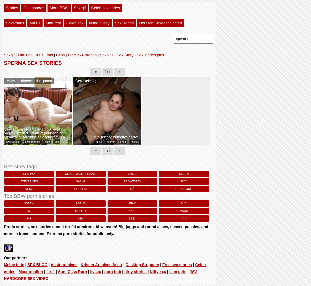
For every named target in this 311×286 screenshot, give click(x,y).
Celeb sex (75, 23)
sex (81, 218)
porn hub (112, 272)
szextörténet (13, 141)
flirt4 (50, 272)
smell (132, 173)
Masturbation (31, 272)
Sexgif (10, 55)
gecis (99, 141)
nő (132, 189)
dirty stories (135, 272)
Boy (184, 181)
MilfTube (26, 55)
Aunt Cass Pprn (72, 272)
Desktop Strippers (142, 265)
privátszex (132, 181)
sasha (81, 181)
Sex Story (125, 55)
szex (132, 218)
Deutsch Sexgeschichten (160, 23)
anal (132, 211)
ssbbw (184, 173)
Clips (60, 55)
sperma (111, 141)
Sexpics (106, 55)
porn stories (184, 189)
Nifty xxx (158, 272)
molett (81, 211)
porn (184, 211)
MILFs (35, 23)
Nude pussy (99, 23)
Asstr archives (64, 265)
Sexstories (15, 23)
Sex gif (80, 8)
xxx (184, 218)
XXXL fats (45, 55)
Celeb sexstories (105, 8)
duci (47, 141)
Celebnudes (34, 8)
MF (29, 218)
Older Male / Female (81, 173)
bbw (132, 203)
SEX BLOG (37, 265)
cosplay (80, 189)
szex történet (32, 141)
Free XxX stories (82, 55)
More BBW (59, 8)
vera (29, 189)
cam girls (177, 272)
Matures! (53, 23)
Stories (12, 8)
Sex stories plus (150, 55)
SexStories (124, 23)
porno (81, 203)
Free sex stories (177, 265)
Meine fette (14, 265)
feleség (135, 141)
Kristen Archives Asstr (101, 265)
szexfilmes (29, 181)
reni (56, 141)
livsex (95, 272)
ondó (123, 141)
